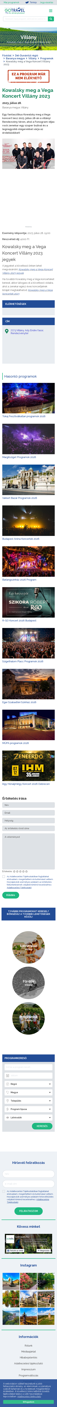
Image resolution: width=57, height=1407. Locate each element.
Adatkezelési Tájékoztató (19, 887)
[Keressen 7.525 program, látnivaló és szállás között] (25, 18)
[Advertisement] (28, 207)
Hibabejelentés (28, 1357)
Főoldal (6, 55)
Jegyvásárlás (46, 2)
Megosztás (43, 1251)
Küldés (10, 895)
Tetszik (15, 1251)
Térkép (31, 2)
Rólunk (28, 1345)
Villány (32, 58)
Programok (46, 58)
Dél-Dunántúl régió (26, 55)
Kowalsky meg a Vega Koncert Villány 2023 (27, 93)
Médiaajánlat (28, 1351)
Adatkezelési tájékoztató (28, 1363)
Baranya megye (15, 58)
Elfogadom (28, 1402)
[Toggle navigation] (51, 11)
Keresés (42, 1126)
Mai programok (11, 2)
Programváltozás (28, 1375)
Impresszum (28, 1369)
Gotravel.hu (22, 1236)
